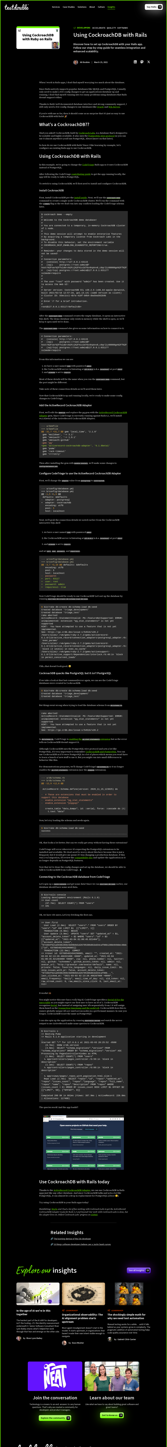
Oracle (100, 106)
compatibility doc (84, 855)
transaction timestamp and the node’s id (78, 1005)
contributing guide (81, 174)
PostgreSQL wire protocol (101, 135)
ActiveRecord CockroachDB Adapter (72, 1187)
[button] (56, 7)
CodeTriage (88, 164)
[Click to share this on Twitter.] (149, 62)
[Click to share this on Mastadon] (142, 62)
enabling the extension (89, 736)
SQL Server (114, 106)
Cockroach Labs (87, 132)
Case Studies (69, 7)
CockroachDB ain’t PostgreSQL (101, 749)
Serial (54, 1002)
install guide (80, 197)
